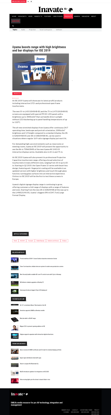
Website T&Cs (66, 410)
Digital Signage (40, 240)
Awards (77, 16)
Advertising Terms (86, 410)
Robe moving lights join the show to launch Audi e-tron (35, 379)
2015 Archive (75, 412)
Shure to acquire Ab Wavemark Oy (29, 364)
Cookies (66, 412)
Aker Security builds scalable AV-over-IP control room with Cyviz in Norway (40, 274)
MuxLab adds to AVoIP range (28, 318)
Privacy (96, 410)
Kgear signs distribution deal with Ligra (30, 358)
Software (59, 29)
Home (14, 16)
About (93, 16)
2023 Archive (95, 414)
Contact (75, 410)
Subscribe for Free (18, 1)
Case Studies (58, 16)
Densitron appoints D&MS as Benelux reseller (32, 310)
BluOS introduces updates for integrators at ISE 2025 (34, 371)
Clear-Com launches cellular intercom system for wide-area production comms (41, 266)
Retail (15, 240)
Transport (30, 240)
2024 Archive (95, 412)
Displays (64, 240)
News (30, 16)
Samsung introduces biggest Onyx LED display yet (33, 290)
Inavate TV (38, 16)
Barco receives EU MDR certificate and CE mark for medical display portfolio (40, 350)
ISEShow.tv (22, 16)
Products (68, 16)
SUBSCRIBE (15, 21)
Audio (23, 29)
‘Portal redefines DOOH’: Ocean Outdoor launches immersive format (38, 258)
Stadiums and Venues (53, 240)
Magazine (85, 16)
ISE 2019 (22, 240)
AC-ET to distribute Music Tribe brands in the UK (33, 305)
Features (47, 16)
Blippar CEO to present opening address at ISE (32, 326)
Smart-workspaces (46, 29)
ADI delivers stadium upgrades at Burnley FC (32, 282)
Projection (32, 29)
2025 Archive (85, 412)
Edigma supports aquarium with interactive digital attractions (36, 334)
